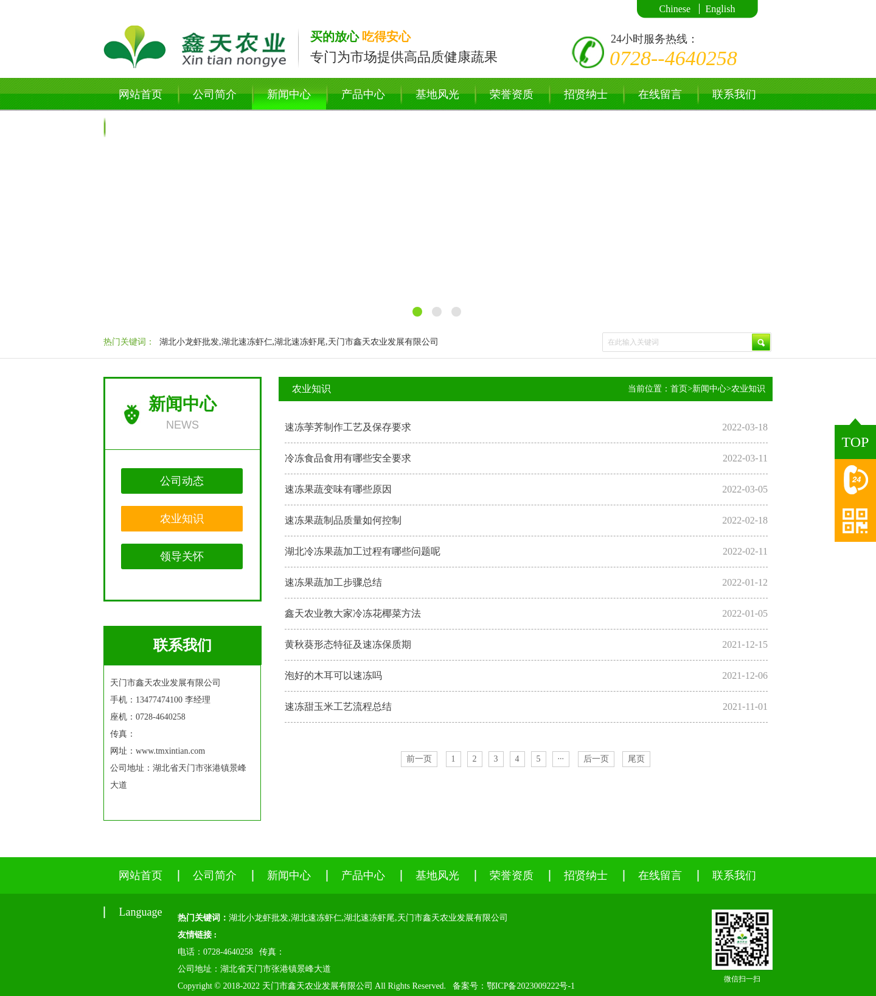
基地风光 (437, 94)
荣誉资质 (512, 94)
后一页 (596, 758)
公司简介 (215, 94)
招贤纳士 (586, 94)
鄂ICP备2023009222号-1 (531, 986)
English (720, 9)
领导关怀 (182, 556)
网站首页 (140, 94)
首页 (678, 388)
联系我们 (734, 94)
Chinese (675, 9)
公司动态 (182, 481)
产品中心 (363, 94)
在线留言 (660, 94)
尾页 (636, 758)
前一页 (419, 758)
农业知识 (182, 519)
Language (140, 127)
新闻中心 (289, 94)
